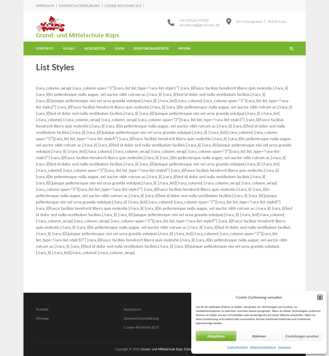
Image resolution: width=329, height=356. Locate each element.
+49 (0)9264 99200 (194, 20)
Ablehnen (259, 336)
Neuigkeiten (94, 48)
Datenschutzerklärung (263, 347)
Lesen (119, 48)
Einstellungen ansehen (302, 336)
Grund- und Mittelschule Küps (77, 35)
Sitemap (42, 318)
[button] (320, 297)
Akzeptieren (216, 336)
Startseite (45, 48)
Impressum (284, 347)
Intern (184, 48)
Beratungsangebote (151, 48)
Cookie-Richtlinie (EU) (123, 6)
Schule (69, 48)
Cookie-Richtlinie (237, 347)
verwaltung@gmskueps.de (199, 25)
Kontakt (42, 309)
